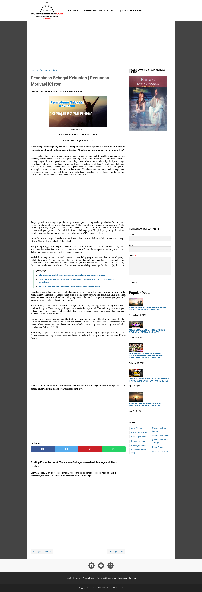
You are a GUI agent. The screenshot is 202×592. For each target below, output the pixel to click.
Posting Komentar (75, 91)
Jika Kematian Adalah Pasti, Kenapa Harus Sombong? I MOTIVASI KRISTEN (72, 275)
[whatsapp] (114, 449)
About (68, 578)
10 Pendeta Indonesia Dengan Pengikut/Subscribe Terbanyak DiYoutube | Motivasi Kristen (146, 356)
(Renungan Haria (138, 441)
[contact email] (150, 249)
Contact (76, 578)
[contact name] (150, 238)
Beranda (73, 10)
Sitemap (132, 578)
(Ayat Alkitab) (137, 428)
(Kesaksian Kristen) (139, 432)
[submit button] (134, 282)
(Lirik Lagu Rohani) (139, 437)
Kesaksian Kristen (160, 451)
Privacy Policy (88, 578)
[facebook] (43, 449)
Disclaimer (122, 578)
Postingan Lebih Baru (42, 551)
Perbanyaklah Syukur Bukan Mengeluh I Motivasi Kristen (145, 405)
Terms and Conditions (106, 578)
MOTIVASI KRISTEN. (101, 588)
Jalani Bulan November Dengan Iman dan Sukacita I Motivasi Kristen (69, 286)
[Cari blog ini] (169, 10)
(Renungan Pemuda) (161, 435)
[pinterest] (90, 449)
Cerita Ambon (158, 447)
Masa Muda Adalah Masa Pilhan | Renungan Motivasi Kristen (147, 331)
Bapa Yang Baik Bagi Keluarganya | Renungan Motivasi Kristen (148, 309)
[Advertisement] (101, 45)
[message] (150, 266)
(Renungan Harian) (131, 10)
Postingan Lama (116, 551)
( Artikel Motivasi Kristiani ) (99, 10)
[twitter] (66, 449)
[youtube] (101, 565)
